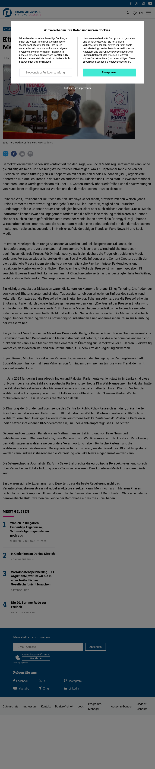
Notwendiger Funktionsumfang (45, 72)
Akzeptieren (109, 72)
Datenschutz (71, 88)
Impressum (84, 88)
